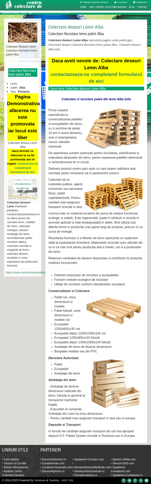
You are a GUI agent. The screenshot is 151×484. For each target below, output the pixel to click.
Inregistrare (140, 2)
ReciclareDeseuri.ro (53, 459)
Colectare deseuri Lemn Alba (75, 27)
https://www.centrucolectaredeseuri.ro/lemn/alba (35, 272)
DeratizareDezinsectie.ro (88, 471)
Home (83, 7)
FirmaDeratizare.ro (85, 475)
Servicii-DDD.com (122, 463)
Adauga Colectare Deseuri (94, 2)
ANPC (65, 480)
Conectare (120, 2)
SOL (71, 480)
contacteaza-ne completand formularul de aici (24, 168)
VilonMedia (40, 480)
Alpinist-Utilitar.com (123, 459)
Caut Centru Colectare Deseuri (107, 7)
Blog (132, 7)
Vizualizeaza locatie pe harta (23, 186)
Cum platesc (10, 459)
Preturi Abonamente (15, 467)
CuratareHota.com (52, 463)
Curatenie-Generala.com (56, 467)
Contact (142, 7)
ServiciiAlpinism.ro (52, 471)
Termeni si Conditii (14, 463)
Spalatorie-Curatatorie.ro (127, 475)
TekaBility (54, 480)
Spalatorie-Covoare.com (88, 459)
